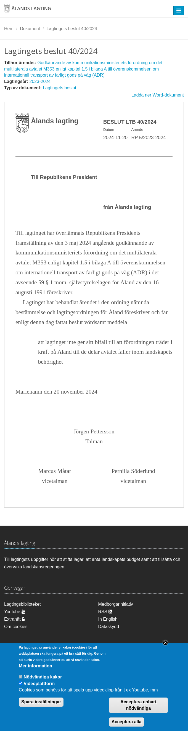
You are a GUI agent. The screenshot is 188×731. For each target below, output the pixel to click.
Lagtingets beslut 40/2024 (71, 28)
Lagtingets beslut (59, 87)
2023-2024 (40, 81)
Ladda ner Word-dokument (157, 95)
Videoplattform (39, 690)
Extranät (14, 619)
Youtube (14, 611)
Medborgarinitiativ (115, 604)
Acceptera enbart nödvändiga (138, 712)
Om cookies (15, 626)
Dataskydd (108, 626)
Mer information (35, 673)
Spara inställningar (41, 709)
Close (165, 649)
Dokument (30, 28)
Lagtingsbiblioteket (22, 604)
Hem (9, 28)
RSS (105, 611)
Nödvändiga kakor (43, 684)
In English (108, 619)
